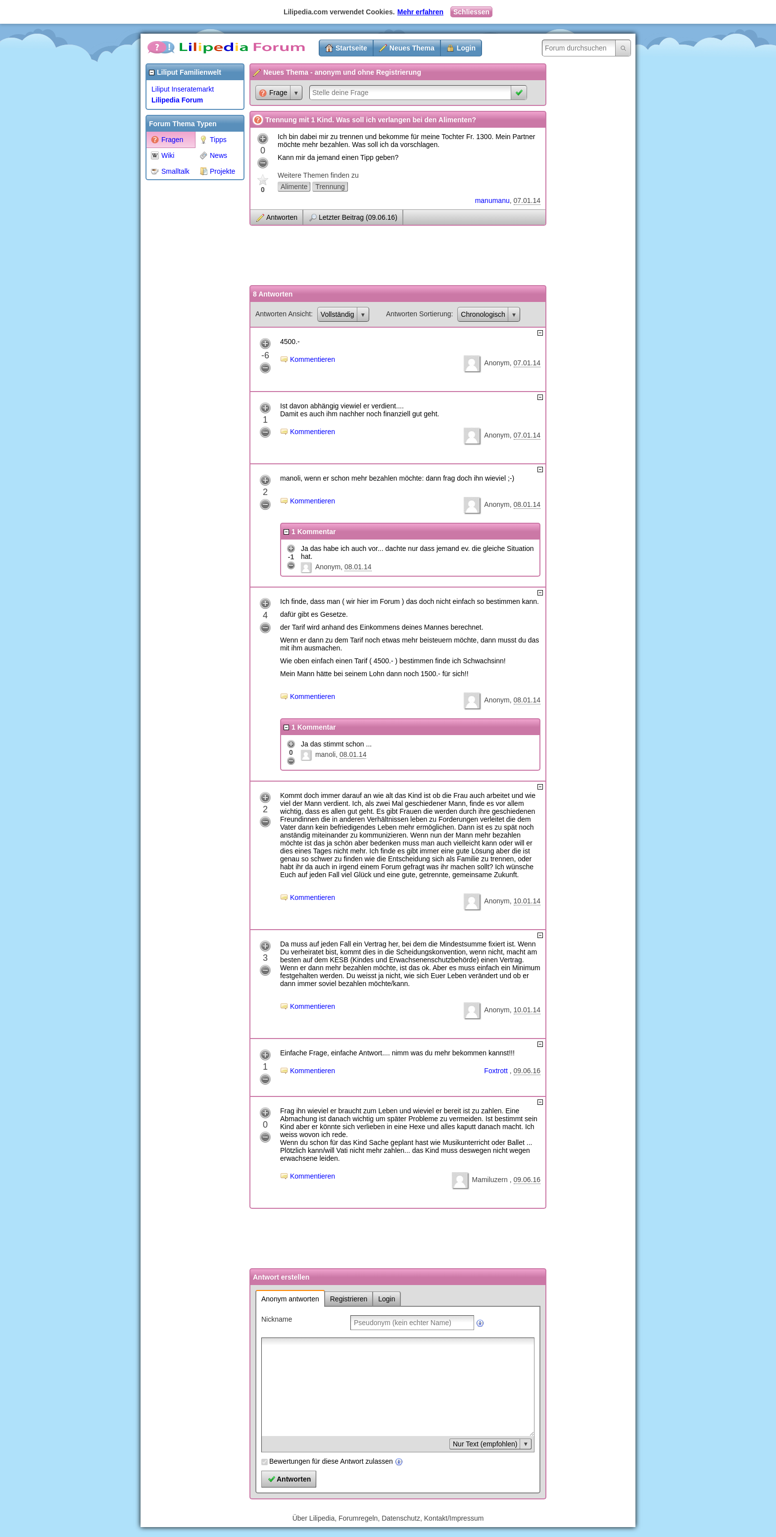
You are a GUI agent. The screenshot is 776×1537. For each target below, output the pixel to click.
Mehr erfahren (420, 12)
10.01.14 (527, 901)
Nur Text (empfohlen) (485, 1444)
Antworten (281, 217)
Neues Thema (412, 48)
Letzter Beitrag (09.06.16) (358, 217)
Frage (273, 93)
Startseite (351, 48)
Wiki (162, 155)
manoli (325, 754)
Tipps (213, 140)
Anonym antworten (290, 1299)
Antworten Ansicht (283, 314)
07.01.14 (527, 200)
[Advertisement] (185, 333)
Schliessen (471, 12)
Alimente (294, 187)
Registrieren (348, 1299)
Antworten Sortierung (418, 314)
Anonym (496, 363)
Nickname (276, 1319)
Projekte (217, 171)
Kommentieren (312, 359)
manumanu (492, 200)
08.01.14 (527, 504)
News (213, 155)
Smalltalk (170, 171)
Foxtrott (496, 1071)
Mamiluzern (490, 1180)
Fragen (167, 140)
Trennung (329, 187)
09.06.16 (527, 1071)
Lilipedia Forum (177, 100)
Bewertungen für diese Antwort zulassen (331, 1461)
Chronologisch (483, 314)
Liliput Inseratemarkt (182, 89)
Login (466, 48)
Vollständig (337, 314)
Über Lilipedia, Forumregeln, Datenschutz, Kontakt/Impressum (388, 1518)
